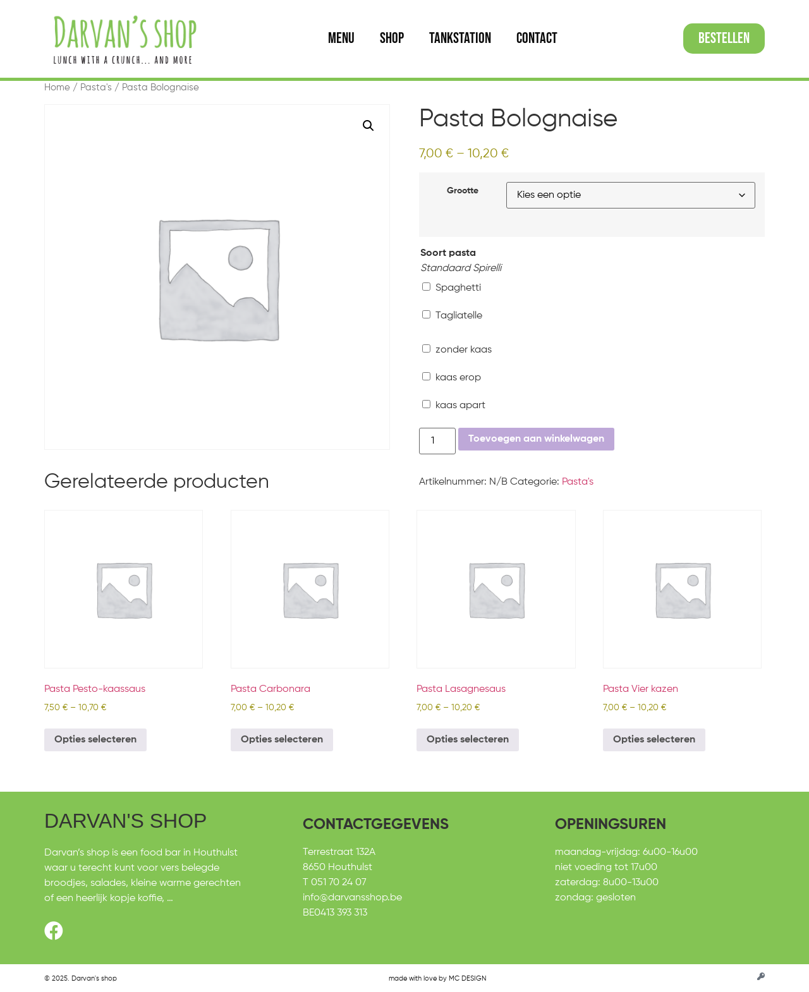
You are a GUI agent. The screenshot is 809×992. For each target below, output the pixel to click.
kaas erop (451, 377)
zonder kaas (457, 349)
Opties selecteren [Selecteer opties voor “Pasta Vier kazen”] (654, 740)
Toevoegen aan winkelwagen (536, 439)
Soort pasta (448, 253)
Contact (536, 38)
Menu (341, 38)
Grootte (462, 190)
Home (57, 87)
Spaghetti (451, 287)
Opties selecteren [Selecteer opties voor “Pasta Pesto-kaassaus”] (95, 740)
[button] (368, 125)
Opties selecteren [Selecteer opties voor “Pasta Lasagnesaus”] (468, 740)
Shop (392, 38)
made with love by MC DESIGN (437, 978)
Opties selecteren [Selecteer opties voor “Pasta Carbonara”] (282, 740)
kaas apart (453, 405)
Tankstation (460, 38)
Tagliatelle (452, 315)
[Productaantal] (437, 441)
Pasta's (96, 87)
